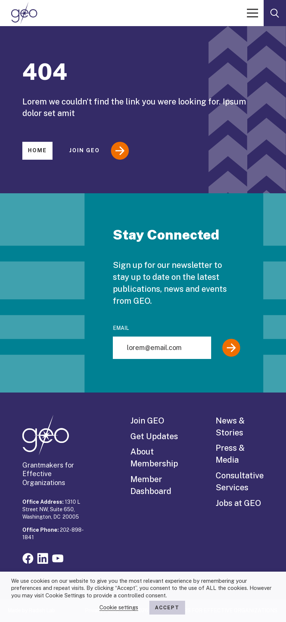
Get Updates (154, 436)
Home (37, 150)
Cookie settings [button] (118, 607)
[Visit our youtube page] (57, 558)
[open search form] (275, 13)
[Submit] (231, 348)
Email (121, 328)
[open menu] (252, 13)
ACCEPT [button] (167, 607)
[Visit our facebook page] (28, 558)
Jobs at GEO (238, 503)
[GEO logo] (24, 13)
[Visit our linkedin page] (42, 558)
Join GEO (99, 151)
